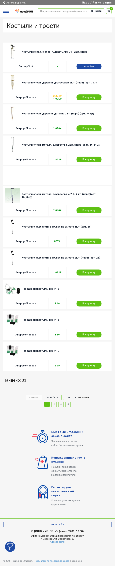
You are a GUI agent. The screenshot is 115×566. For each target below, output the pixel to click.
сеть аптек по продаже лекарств (52, 561)
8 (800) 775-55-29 (44, 531)
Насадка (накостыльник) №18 (40, 319)
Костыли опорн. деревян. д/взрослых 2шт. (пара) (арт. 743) (59, 82)
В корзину (89, 97)
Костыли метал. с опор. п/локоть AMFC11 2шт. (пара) (55, 51)
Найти (96, 11)
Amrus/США (26, 66)
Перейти (89, 66)
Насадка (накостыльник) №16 (40, 288)
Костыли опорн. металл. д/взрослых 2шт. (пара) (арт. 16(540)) (61, 144)
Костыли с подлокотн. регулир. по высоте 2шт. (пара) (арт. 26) (61, 257)
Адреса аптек (57, 541)
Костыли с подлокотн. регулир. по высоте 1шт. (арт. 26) (57, 226)
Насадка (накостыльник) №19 (40, 350)
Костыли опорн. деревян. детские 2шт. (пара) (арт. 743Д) (58, 113)
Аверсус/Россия (26, 97)
